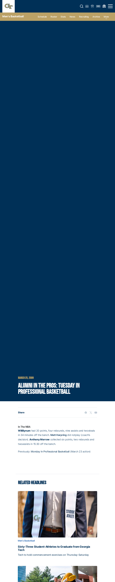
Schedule (42, 16)
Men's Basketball (13, 16)
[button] (82, 6)
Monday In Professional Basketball (50, 451)
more (106, 16)
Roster (54, 16)
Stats (63, 16)
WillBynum (24, 430)
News (72, 16)
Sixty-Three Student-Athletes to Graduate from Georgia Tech (54, 548)
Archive (96, 16)
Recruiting (84, 16)
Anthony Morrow (39, 439)
